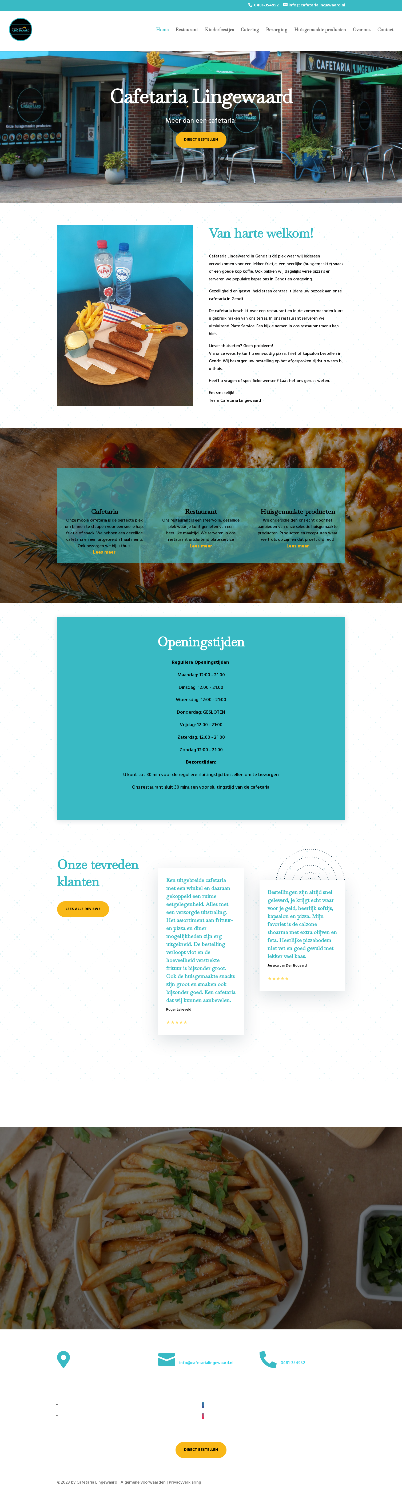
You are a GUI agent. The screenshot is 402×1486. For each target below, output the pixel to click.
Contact (385, 30)
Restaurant (187, 30)
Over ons (362, 30)
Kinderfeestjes (219, 30)
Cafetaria (104, 511)
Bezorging (276, 30)
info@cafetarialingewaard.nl (206, 1363)
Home (162, 30)
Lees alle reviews (83, 909)
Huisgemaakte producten (320, 30)
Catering (250, 30)
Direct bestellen (201, 140)
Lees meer (104, 552)
